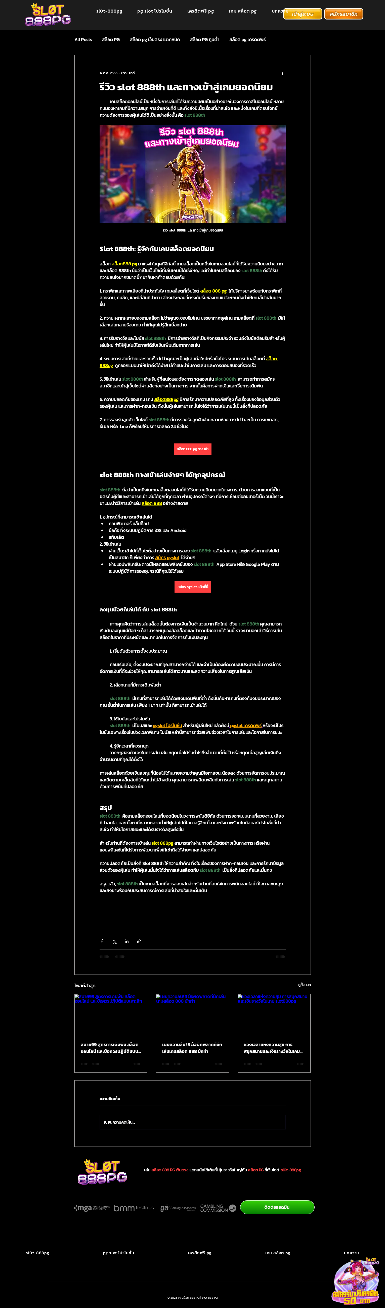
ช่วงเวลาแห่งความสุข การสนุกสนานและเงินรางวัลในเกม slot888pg (272, 1048)
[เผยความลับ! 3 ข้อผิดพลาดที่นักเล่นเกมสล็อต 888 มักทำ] (192, 1014)
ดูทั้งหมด (304, 985)
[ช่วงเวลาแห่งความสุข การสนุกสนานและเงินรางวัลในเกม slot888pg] (274, 1014)
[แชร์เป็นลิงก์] (139, 941)
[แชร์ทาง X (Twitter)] (114, 941)
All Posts (83, 39)
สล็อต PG (111, 39)
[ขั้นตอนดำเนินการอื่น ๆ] (283, 73)
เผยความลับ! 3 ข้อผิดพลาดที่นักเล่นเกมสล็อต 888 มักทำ (192, 1048)
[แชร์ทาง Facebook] (102, 941)
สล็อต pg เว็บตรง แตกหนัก (155, 39)
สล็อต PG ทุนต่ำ (204, 39)
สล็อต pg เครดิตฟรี (247, 39)
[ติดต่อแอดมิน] (277, 1207)
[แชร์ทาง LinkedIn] (126, 941)
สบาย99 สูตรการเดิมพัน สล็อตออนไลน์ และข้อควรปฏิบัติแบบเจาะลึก (110, 1048)
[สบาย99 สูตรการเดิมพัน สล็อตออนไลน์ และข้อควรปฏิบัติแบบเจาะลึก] (111, 1014)
